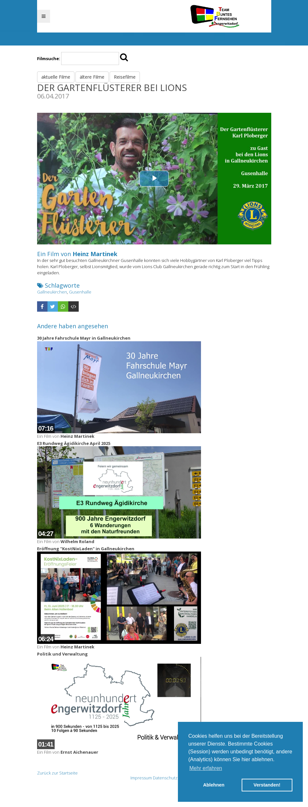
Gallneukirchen (52, 292)
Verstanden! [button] (267, 784)
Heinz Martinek (95, 254)
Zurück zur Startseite (57, 773)
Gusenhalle (80, 292)
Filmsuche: (48, 58)
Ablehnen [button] (213, 784)
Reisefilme (125, 77)
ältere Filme (92, 77)
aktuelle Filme (55, 77)
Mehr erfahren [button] (205, 768)
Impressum (141, 778)
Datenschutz (165, 778)
